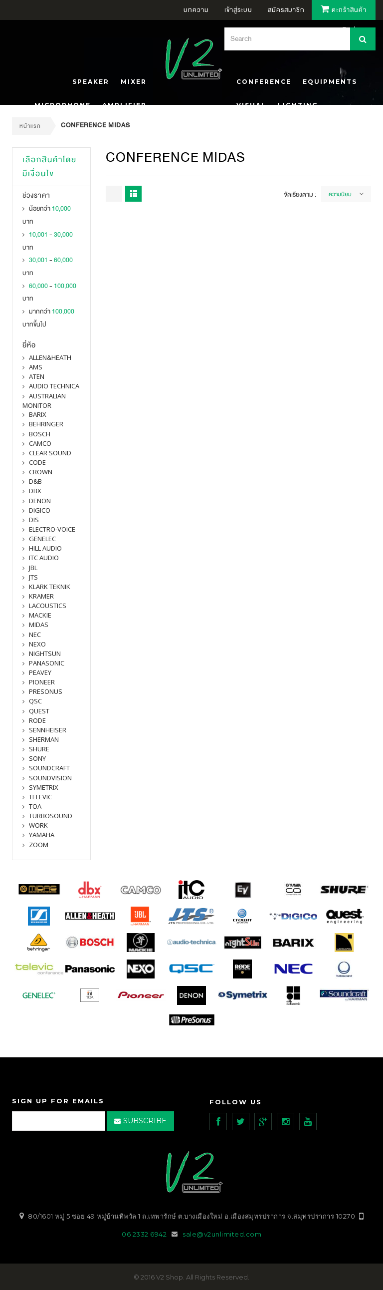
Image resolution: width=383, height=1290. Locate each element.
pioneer (42, 681)
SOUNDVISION (50, 777)
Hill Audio (45, 548)
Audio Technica (54, 385)
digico (39, 510)
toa (35, 806)
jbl (33, 567)
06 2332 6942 (145, 1234)
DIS (34, 519)
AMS (35, 366)
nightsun (45, 653)
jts (33, 577)
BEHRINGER (46, 423)
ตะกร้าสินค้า (344, 9)
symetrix (43, 787)
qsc (35, 700)
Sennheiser (47, 729)
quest (39, 710)
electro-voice (52, 529)
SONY (37, 758)
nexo (37, 644)
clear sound (50, 452)
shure (39, 748)
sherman (44, 739)
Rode (37, 720)
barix (37, 414)
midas (38, 624)
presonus (45, 691)
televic (40, 796)
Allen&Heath (50, 357)
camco (40, 443)
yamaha (41, 834)
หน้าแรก (30, 126)
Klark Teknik (49, 586)
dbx (35, 490)
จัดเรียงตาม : (300, 194)
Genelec (42, 538)
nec (35, 634)
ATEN (36, 376)
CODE (37, 462)
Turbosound (50, 815)
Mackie (40, 615)
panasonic (46, 662)
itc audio (44, 557)
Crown (40, 471)
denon (40, 500)
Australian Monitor (44, 400)
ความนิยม (340, 194)
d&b (35, 481)
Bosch (39, 433)
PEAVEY (40, 672)
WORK (38, 825)
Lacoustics (47, 605)
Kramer (41, 596)
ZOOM (38, 844)
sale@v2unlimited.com (222, 1234)
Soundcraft (49, 767)
